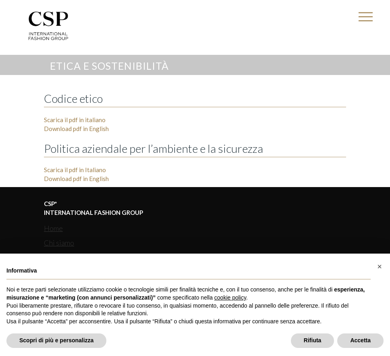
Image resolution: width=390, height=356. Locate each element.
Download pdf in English (76, 128)
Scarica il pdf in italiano (75, 119)
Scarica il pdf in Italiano (75, 169)
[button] (379, 266)
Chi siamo (59, 242)
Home (53, 228)
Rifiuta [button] (313, 340)
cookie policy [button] (230, 297)
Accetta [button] (360, 340)
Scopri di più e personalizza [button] (56, 340)
